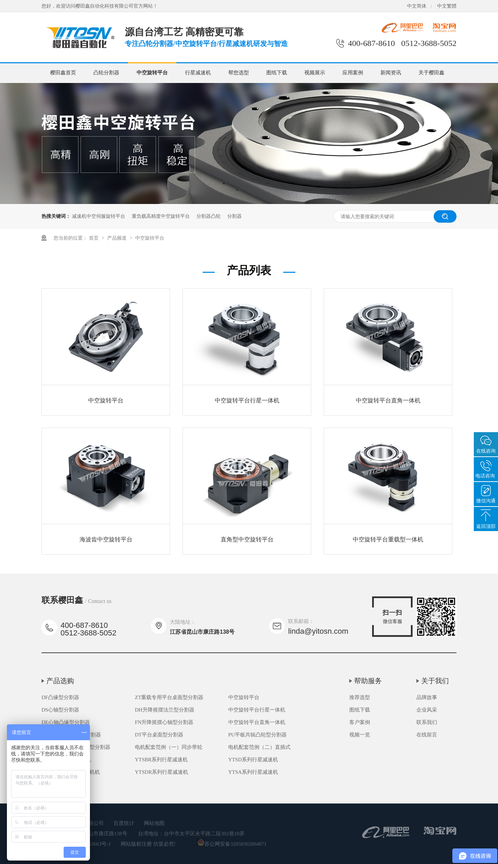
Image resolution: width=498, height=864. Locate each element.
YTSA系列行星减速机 (253, 772)
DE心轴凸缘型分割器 (66, 722)
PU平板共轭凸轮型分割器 (257, 734)
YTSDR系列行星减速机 (161, 772)
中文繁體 (446, 6)
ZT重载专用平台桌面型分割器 (169, 697)
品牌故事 (426, 697)
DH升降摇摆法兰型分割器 (164, 710)
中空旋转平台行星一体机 (247, 400)
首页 (94, 238)
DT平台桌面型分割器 (159, 734)
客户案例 (359, 722)
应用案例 (352, 72)
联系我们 (426, 722)
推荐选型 (359, 697)
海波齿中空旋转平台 (106, 539)
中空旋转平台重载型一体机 (388, 539)
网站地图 (154, 823)
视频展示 (314, 72)
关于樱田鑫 (431, 72)
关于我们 (435, 680)
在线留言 (426, 734)
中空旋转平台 (152, 72)
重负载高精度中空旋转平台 (161, 216)
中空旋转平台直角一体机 (388, 400)
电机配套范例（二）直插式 (259, 747)
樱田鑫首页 (63, 72)
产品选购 (60, 680)
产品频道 (117, 238)
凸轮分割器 (106, 72)
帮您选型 (238, 72)
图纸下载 (276, 72)
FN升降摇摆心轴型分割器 (164, 722)
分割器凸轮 (208, 216)
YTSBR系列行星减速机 (161, 759)
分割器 (234, 216)
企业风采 (426, 710)
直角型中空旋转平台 (247, 539)
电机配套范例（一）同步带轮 (168, 747)
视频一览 (359, 734)
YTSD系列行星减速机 (253, 759)
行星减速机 (198, 72)
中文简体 (416, 6)
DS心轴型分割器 (60, 710)
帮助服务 (368, 680)
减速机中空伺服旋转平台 (98, 216)
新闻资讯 (390, 72)
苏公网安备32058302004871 (232, 844)
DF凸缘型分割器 (60, 697)
